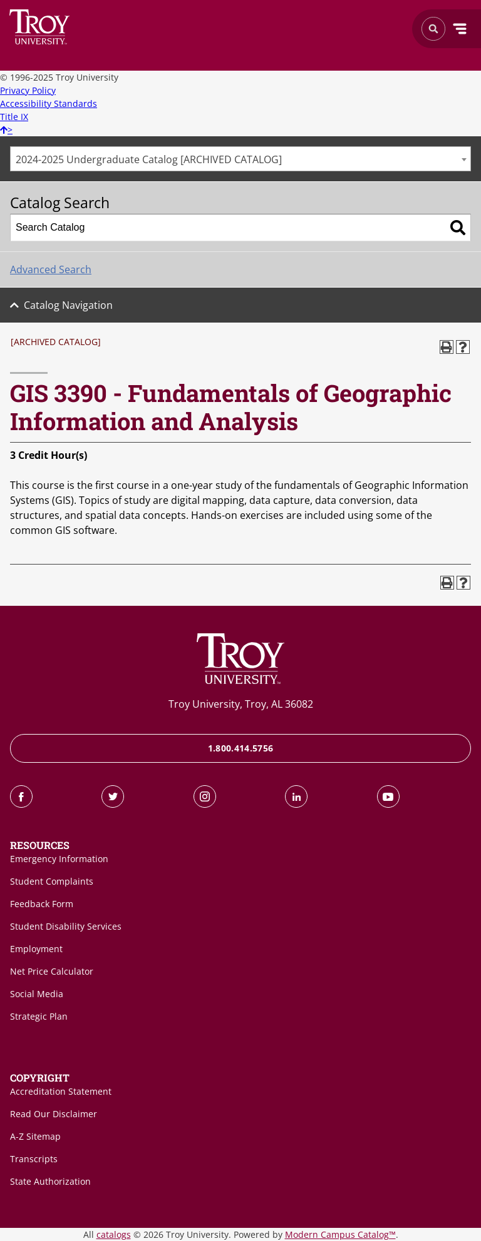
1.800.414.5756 (241, 748)
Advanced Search (50, 269)
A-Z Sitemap (35, 1136)
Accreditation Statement (60, 1091)
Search (39, 26)
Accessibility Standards (48, 103)
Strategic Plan (39, 1016)
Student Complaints (51, 881)
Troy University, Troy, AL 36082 (240, 704)
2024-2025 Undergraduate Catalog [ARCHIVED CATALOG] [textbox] (149, 159)
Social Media (36, 994)
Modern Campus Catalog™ (340, 1234)
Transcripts (34, 1159)
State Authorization (50, 1181)
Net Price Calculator (51, 971)
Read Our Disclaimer (53, 1114)
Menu (460, 29)
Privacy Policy (28, 90)
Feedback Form (41, 904)
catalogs (113, 1234)
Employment (36, 949)
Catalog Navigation (68, 305)
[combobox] (240, 158)
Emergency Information (59, 859)
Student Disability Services (66, 926)
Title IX (14, 117)
